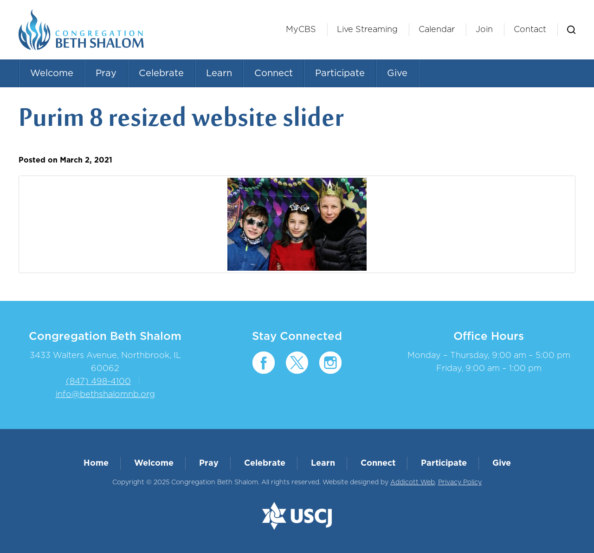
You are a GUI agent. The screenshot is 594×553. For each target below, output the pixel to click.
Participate (340, 73)
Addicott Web (412, 482)
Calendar (437, 30)
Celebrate (161, 73)
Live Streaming (367, 30)
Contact (530, 30)
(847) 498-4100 (98, 381)
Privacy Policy (460, 482)
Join (484, 30)
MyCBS (301, 30)
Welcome (51, 73)
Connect (273, 73)
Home (96, 463)
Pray (106, 73)
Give (397, 73)
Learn (219, 73)
